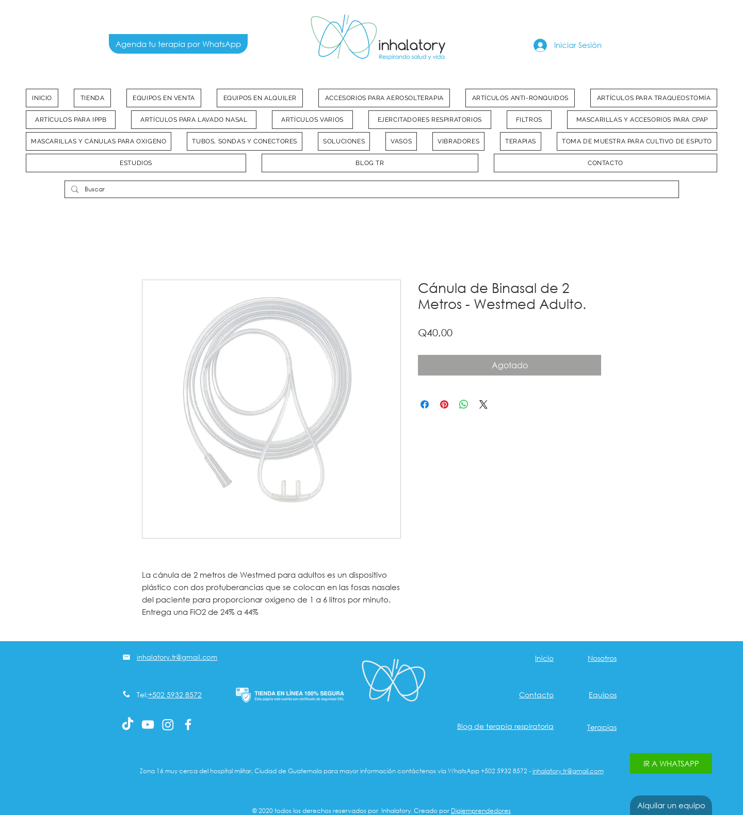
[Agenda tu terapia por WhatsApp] (178, 44)
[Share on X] (483, 404)
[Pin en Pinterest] (444, 404)
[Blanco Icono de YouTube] (147, 724)
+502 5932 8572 (175, 694)
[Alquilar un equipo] (671, 805)
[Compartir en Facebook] (424, 404)
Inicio (544, 658)
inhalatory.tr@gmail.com (568, 771)
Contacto (536, 694)
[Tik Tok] (127, 724)
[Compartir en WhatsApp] (464, 404)
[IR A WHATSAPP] (671, 763)
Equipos (603, 694)
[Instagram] (167, 724)
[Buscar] (371, 189)
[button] (163, 98)
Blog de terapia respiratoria (505, 726)
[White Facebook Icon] (188, 724)
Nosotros (602, 658)
